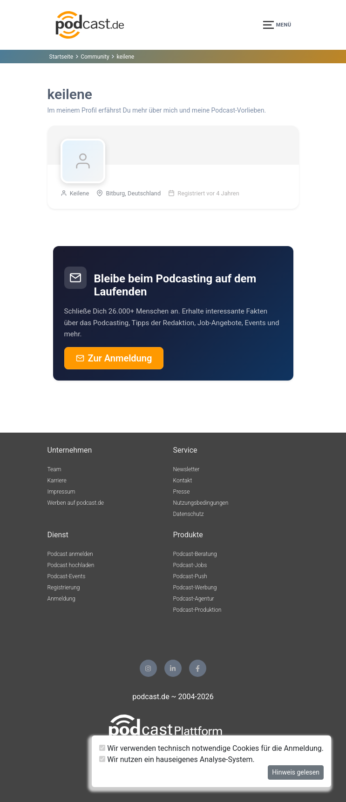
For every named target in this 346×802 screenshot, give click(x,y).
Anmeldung (61, 598)
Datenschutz (188, 514)
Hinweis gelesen (295, 772)
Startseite (61, 56)
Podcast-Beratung (195, 554)
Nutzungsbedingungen (201, 503)
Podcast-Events (66, 576)
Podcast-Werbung (195, 587)
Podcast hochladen (71, 565)
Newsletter (186, 469)
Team (54, 469)
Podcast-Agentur (193, 598)
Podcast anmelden (70, 554)
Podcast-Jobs (190, 565)
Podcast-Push (190, 576)
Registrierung (63, 587)
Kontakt (182, 480)
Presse (181, 491)
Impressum (61, 491)
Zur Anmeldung (114, 358)
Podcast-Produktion (197, 610)
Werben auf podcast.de (75, 503)
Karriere (57, 480)
